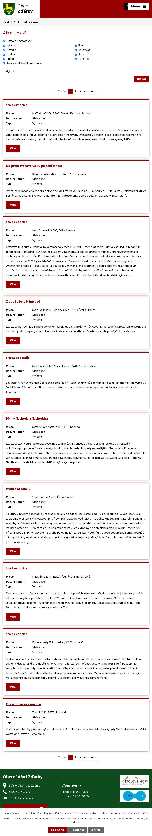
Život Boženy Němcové (23, 301)
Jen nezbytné (77, 830)
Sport (81, 54)
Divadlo (11, 50)
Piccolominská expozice (23, 704)
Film (81, 45)
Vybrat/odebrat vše (19, 41)
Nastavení (96, 830)
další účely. (143, 813)
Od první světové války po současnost (34, 166)
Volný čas (84, 50)
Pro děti (11, 59)
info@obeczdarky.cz (22, 798)
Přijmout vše (57, 830)
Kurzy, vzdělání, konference (24, 63)
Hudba (11, 54)
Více (13, 148)
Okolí (16, 22)
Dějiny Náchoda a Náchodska (27, 418)
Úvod (6, 22)
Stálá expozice (16, 222)
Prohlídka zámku (18, 489)
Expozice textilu (18, 357)
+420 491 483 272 (20, 792)
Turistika (83, 59)
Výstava (11, 45)
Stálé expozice (16, 105)
